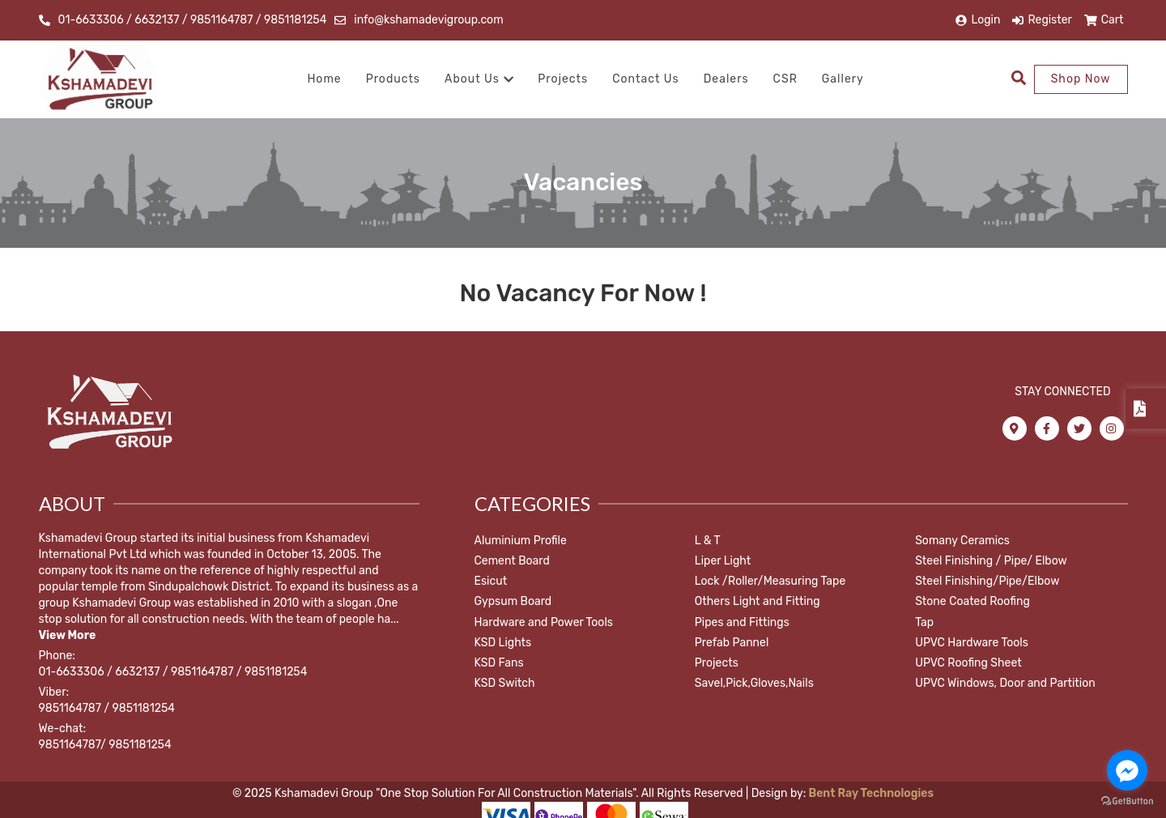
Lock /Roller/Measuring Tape (770, 581)
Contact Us (645, 79)
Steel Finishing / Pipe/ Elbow (991, 561)
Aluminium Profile (520, 540)
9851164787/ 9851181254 (105, 745)
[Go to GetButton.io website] (1127, 801)
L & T (708, 540)
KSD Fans (499, 663)
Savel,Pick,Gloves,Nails (754, 683)
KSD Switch (504, 683)
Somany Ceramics (962, 540)
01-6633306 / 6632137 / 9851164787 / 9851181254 (192, 20)
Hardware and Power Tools (543, 622)
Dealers (726, 79)
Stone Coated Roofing (972, 601)
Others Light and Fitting (757, 601)
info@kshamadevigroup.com (428, 20)
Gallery (843, 79)
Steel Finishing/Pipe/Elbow (987, 581)
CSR (785, 79)
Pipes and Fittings (742, 622)
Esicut (491, 581)
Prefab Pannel (732, 643)
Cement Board (512, 561)
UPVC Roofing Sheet (968, 663)
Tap (924, 622)
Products (393, 79)
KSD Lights (503, 643)
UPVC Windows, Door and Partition (1005, 683)
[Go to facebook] (1127, 770)
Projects (563, 79)
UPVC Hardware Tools (971, 643)
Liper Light (723, 561)
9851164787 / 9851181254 (107, 708)
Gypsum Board (513, 601)
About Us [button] (479, 79)
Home (324, 79)
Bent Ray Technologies (870, 793)
